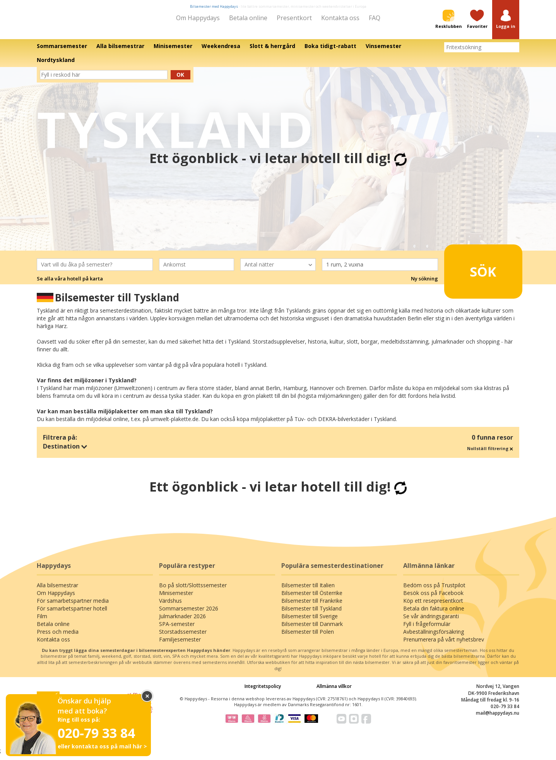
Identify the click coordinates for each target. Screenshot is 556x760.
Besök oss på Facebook (433, 598)
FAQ (374, 18)
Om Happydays (198, 18)
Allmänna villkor (334, 691)
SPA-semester (177, 629)
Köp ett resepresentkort (433, 605)
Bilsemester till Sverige (309, 621)
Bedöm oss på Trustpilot (434, 590)
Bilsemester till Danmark (312, 629)
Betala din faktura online (433, 613)
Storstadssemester (183, 636)
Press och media (58, 636)
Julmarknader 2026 (182, 621)
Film (42, 621)
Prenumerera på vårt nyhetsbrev (443, 644)
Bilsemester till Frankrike (311, 605)
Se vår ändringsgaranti (431, 621)
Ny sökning (424, 283)
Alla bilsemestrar (57, 590)
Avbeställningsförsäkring (433, 636)
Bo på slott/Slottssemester (193, 590)
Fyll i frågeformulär (426, 629)
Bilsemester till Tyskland (311, 613)
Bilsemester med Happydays (214, 6)
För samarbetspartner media (73, 605)
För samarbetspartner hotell (72, 613)
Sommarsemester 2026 (188, 613)
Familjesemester (180, 644)
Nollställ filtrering (490, 454)
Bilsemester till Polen (307, 636)
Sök (471, 273)
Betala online (248, 18)
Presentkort (294, 18)
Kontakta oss (340, 18)
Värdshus (170, 605)
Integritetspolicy (263, 691)
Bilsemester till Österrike (311, 598)
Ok (180, 80)
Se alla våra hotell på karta (70, 283)
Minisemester (176, 598)
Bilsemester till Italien (308, 590)
